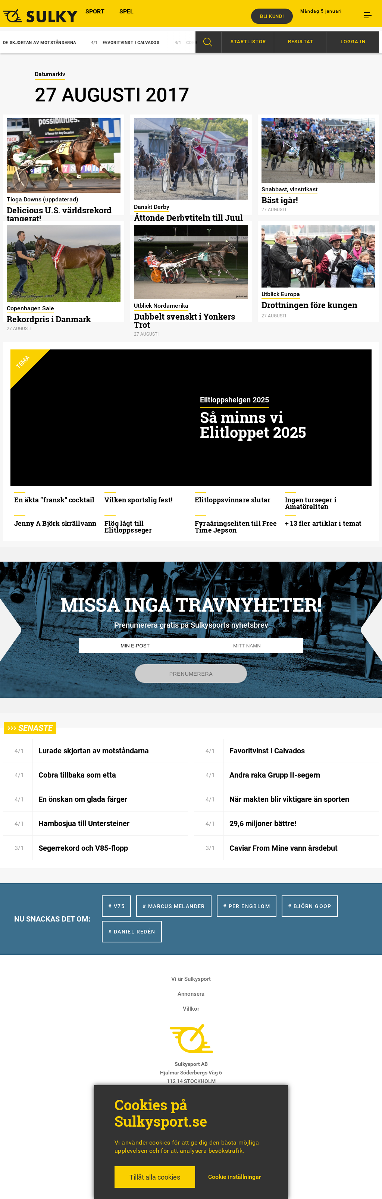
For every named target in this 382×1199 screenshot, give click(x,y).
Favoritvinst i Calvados (131, 42)
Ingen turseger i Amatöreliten (310, 503)
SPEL (126, 15)
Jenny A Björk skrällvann (55, 523)
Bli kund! (272, 16)
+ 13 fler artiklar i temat (323, 523)
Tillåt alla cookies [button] (154, 1177)
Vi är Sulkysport (191, 979)
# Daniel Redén (132, 932)
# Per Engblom (246, 906)
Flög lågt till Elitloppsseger (128, 526)
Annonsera (191, 994)
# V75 (116, 906)
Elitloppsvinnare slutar (232, 499)
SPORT (94, 15)
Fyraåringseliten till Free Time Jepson (236, 526)
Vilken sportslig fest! (138, 499)
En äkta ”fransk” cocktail (54, 499)
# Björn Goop (310, 906)
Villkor (191, 1008)
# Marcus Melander (174, 906)
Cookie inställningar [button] (234, 1176)
